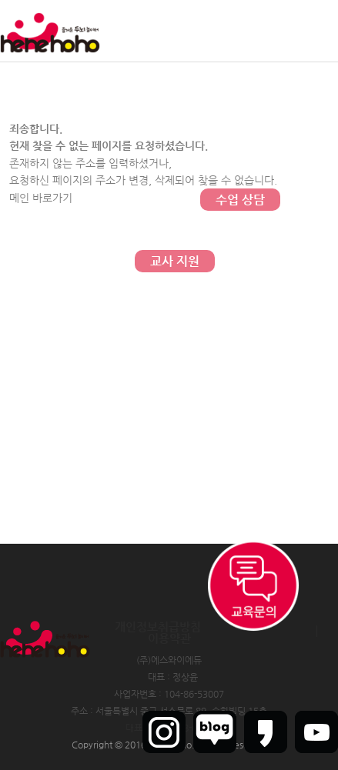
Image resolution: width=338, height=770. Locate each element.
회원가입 (276, 30)
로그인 (234, 30)
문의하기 (240, 138)
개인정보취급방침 (158, 626)
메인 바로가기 (40, 198)
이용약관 (169, 638)
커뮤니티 (240, 76)
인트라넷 (321, 30)
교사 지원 (174, 261)
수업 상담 (240, 199)
